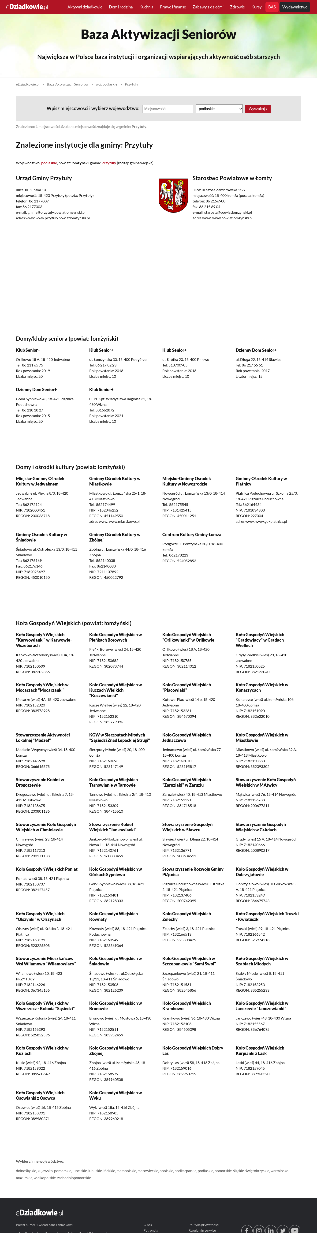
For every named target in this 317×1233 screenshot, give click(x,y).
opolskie (166, 1171)
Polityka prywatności (204, 1225)
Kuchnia (146, 6)
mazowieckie (148, 1171)
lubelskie (80, 1171)
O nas (147, 1225)
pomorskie (223, 1171)
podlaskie (205, 1171)
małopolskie (126, 1171)
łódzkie (109, 1171)
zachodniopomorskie (74, 1178)
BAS (272, 6)
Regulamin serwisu (202, 1230)
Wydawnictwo (294, 6)
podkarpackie (185, 1171)
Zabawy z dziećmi (208, 6)
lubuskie (95, 1171)
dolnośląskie (26, 1171)
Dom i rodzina (121, 6)
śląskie (238, 1171)
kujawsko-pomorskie (54, 1171)
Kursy (256, 6)
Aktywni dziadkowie (84, 6)
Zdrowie (237, 6)
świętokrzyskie (257, 1171)
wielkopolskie (45, 1178)
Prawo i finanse (173, 6)
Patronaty (150, 1230)
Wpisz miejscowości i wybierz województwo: (93, 108)
